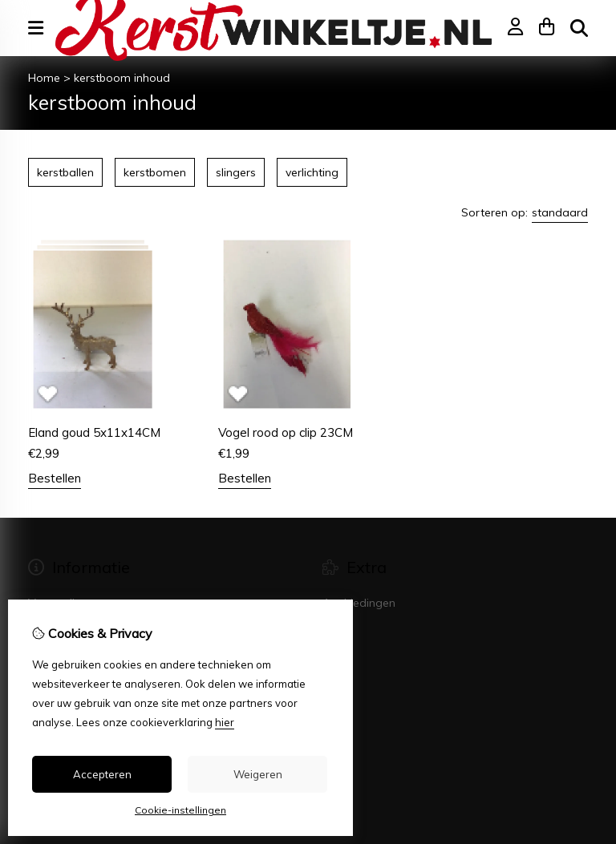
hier (224, 722)
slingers (236, 172)
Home (44, 78)
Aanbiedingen (358, 603)
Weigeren (257, 774)
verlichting (312, 172)
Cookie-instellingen (180, 810)
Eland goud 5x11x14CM (94, 432)
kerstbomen (155, 172)
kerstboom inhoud (122, 78)
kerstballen (65, 172)
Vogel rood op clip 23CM (285, 432)
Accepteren (102, 774)
